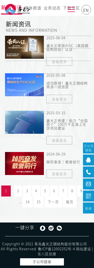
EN (86, 10)
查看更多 (59, 62)
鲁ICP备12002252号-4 (56, 249)
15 (39, 202)
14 (28, 202)
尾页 (69, 202)
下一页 (53, 202)
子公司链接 (42, 262)
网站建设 (83, 249)
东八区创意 (47, 254)
